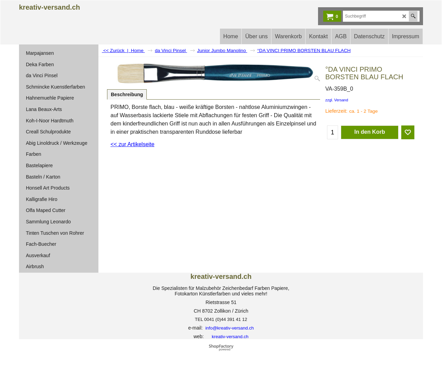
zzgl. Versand (336, 100)
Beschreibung (127, 94)
